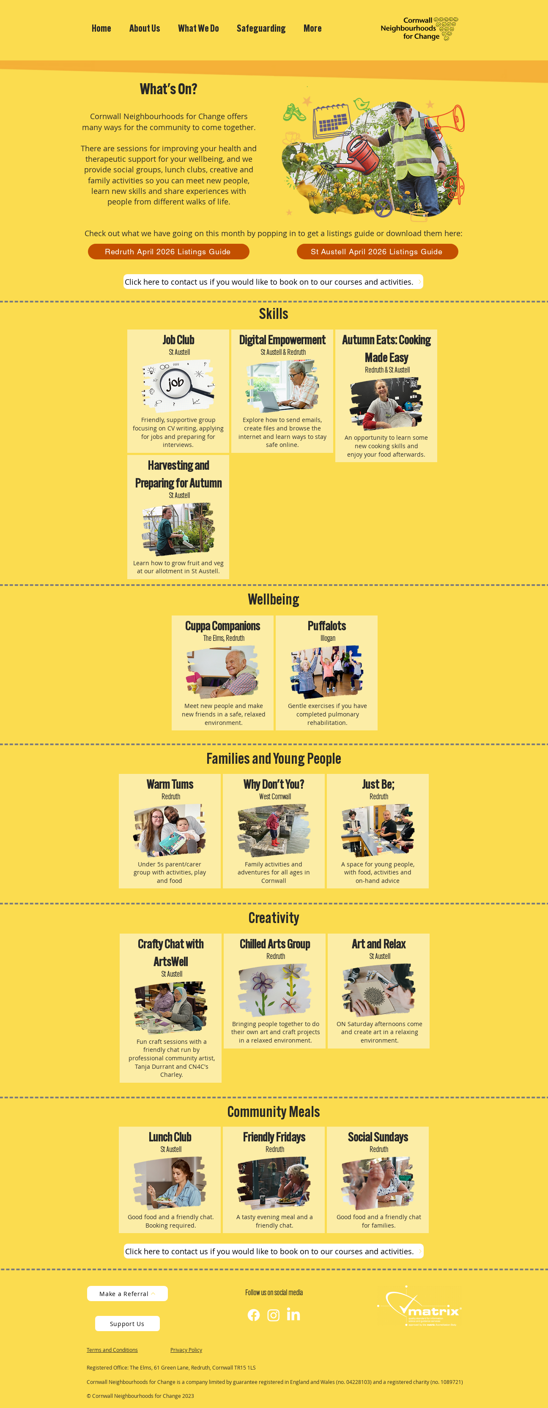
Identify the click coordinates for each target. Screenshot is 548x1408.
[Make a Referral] (127, 1293)
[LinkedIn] (293, 1315)
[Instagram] (274, 1315)
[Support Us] (127, 1323)
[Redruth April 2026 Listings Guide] (168, 251)
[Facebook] (254, 1315)
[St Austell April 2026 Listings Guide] (377, 251)
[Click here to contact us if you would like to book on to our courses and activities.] (273, 281)
